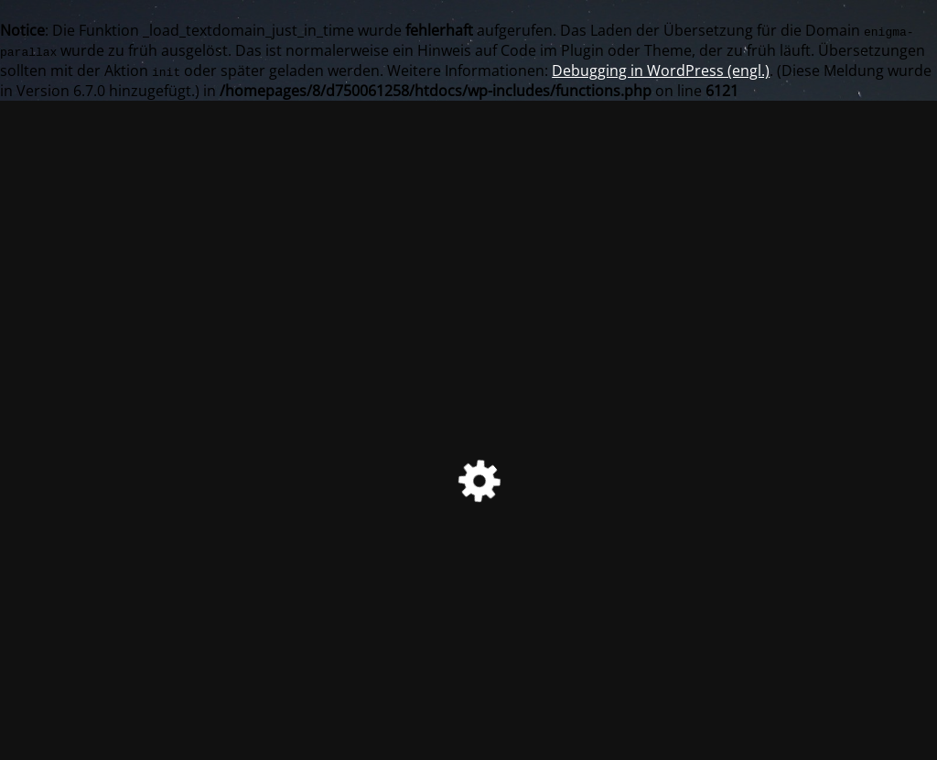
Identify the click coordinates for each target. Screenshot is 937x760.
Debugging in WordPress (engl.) (661, 70)
